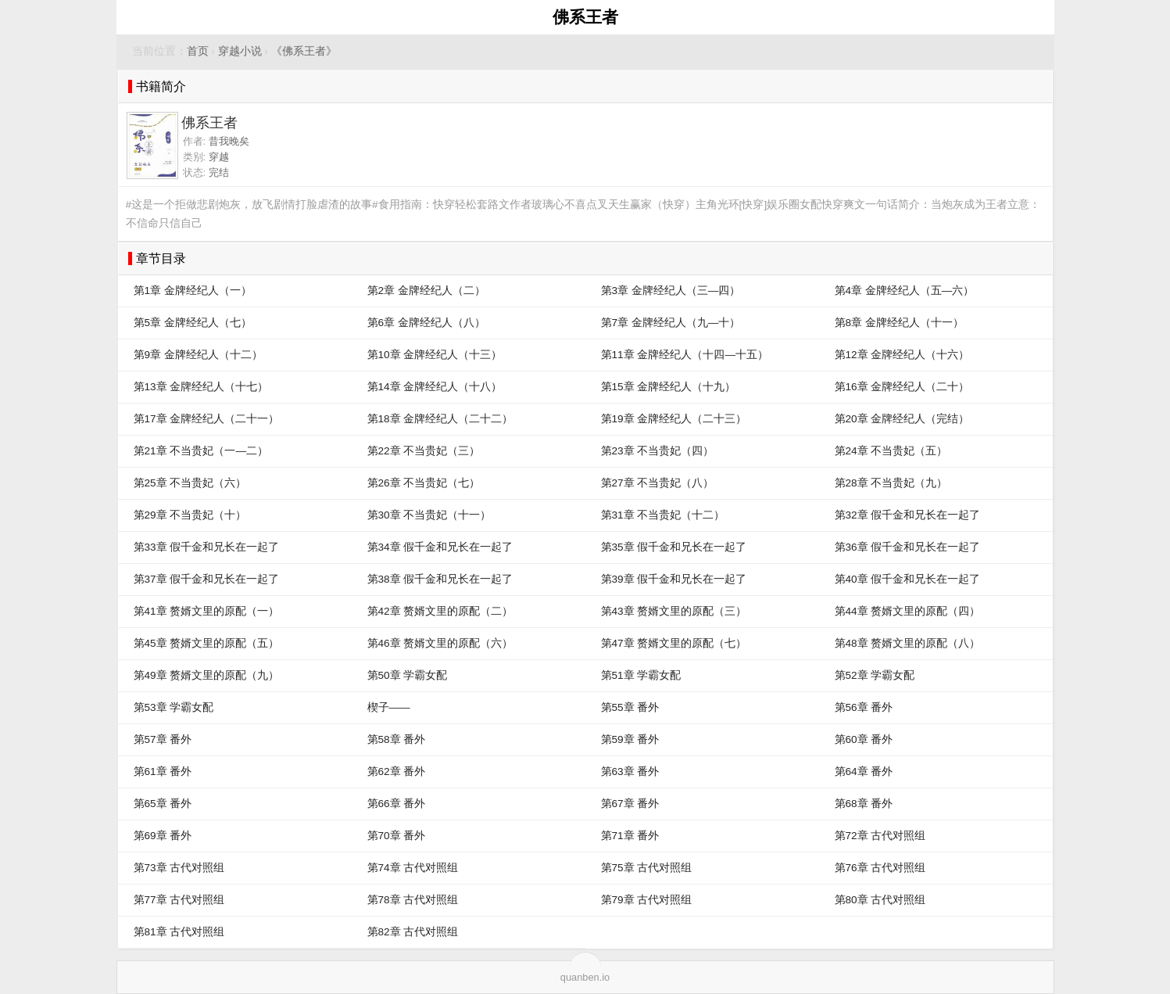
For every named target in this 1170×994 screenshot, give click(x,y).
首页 (198, 51)
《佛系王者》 (304, 51)
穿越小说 (240, 51)
